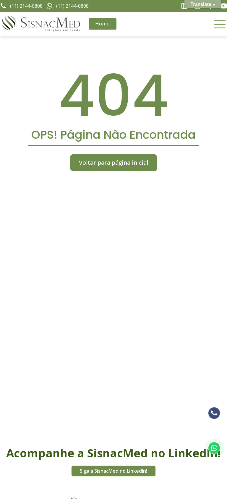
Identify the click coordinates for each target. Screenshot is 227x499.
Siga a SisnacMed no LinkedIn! (113, 471)
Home (102, 24)
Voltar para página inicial (113, 163)
